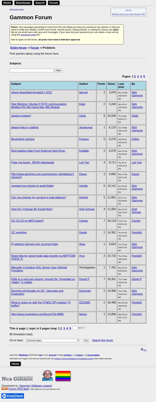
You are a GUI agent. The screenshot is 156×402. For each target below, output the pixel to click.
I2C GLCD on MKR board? (27, 220)
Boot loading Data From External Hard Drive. (38, 150)
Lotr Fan (84, 162)
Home (7, 2)
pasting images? (21, 115)
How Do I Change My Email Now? (32, 209)
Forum (54, 2)
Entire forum (18, 47)
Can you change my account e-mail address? (38, 197)
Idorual (83, 92)
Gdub (82, 115)
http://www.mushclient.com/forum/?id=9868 (37, 314)
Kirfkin (135, 139)
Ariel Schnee (87, 209)
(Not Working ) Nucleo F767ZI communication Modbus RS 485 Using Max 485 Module (39, 106)
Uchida (83, 185)
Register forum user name (123, 14)
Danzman (85, 290)
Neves (83, 314)
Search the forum (102, 340)
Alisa (82, 244)
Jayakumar (85, 127)
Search (40, 2)
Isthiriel (83, 197)
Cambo (83, 220)
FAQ (143, 14)
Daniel (83, 232)
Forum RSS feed (18, 388)
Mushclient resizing (22, 139)
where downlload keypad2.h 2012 (31, 92)
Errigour (84, 139)
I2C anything (19, 232)
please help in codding (24, 127)
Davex (83, 174)
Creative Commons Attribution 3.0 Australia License (73, 359)
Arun (82, 255)
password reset (28, 34)
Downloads (23, 2)
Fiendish (136, 232)
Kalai (82, 104)
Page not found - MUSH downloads (32, 162)
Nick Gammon (137, 94)
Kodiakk (84, 150)
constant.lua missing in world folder (32, 185)
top (143, 350)
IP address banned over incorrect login (34, 244)
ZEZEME (84, 302)
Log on (128, 10)
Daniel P (84, 279)
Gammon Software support (35, 385)
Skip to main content (17, 9)
